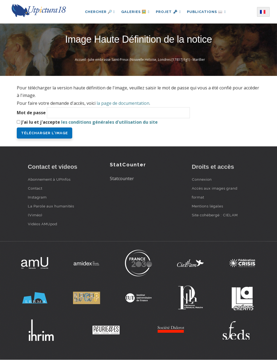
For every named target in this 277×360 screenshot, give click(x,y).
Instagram (37, 197)
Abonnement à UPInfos (49, 179)
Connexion (202, 179)
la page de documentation (123, 103)
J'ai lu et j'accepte (89, 122)
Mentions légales (207, 206)
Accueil (80, 59)
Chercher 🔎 (99, 12)
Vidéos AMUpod (42, 224)
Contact (35, 188)
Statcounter (122, 178)
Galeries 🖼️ (135, 12)
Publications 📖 (206, 12)
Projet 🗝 (168, 12)
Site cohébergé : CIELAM (215, 215)
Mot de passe (31, 113)
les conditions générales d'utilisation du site (109, 122)
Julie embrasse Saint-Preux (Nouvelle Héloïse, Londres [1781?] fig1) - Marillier (146, 59)
